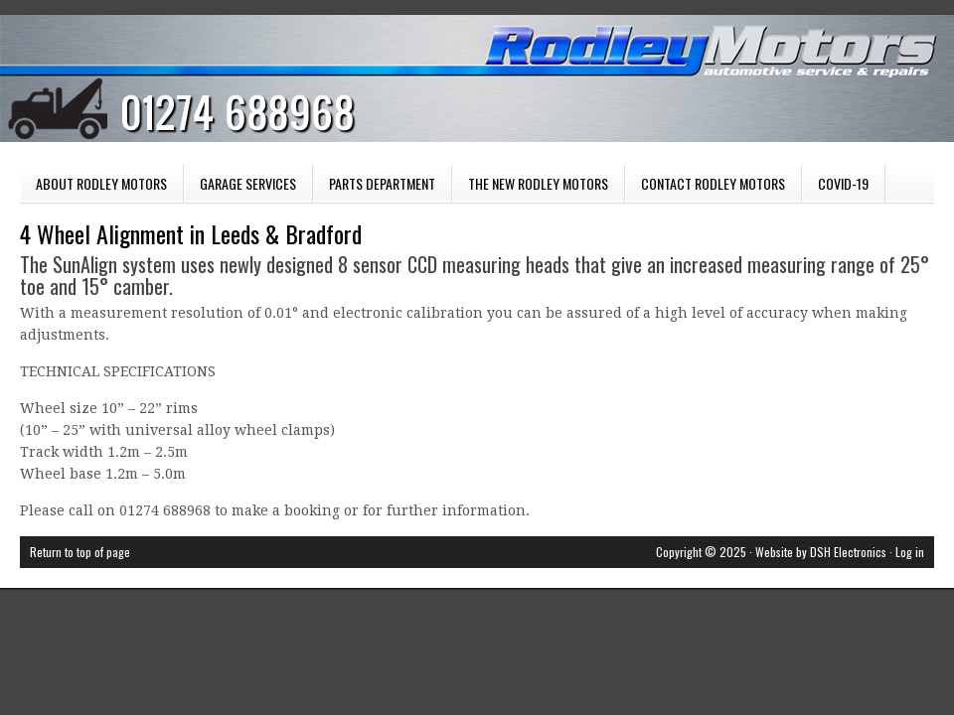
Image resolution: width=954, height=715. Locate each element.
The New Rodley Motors (538, 183)
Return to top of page (80, 551)
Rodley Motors (457, 89)
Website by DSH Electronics (820, 551)
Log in (909, 551)
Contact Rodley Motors (713, 183)
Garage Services (240, 188)
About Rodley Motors (101, 183)
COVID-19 (843, 183)
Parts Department (374, 188)
